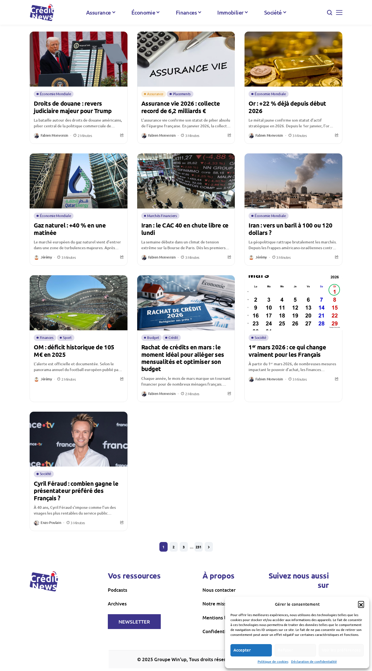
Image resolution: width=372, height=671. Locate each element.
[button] (361, 604)
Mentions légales (221, 617)
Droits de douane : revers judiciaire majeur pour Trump (73, 107)
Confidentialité (219, 631)
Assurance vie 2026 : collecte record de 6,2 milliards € (180, 107)
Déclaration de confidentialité (314, 661)
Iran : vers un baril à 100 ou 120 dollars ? (290, 228)
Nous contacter (219, 590)
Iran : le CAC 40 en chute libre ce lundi (185, 228)
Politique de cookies (273, 661)
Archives (117, 603)
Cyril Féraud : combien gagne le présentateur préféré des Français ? (76, 491)
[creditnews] (42, 12)
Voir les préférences (341, 650)
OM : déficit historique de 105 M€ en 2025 (74, 350)
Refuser (285, 650)
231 (198, 546)
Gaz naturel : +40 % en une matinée (70, 228)
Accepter (242, 650)
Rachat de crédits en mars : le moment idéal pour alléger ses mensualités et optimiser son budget (182, 357)
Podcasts (117, 590)
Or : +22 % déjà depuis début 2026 (287, 107)
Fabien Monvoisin (54, 135)
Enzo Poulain (51, 523)
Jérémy (46, 257)
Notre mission (217, 603)
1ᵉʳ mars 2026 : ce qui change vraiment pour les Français (287, 350)
